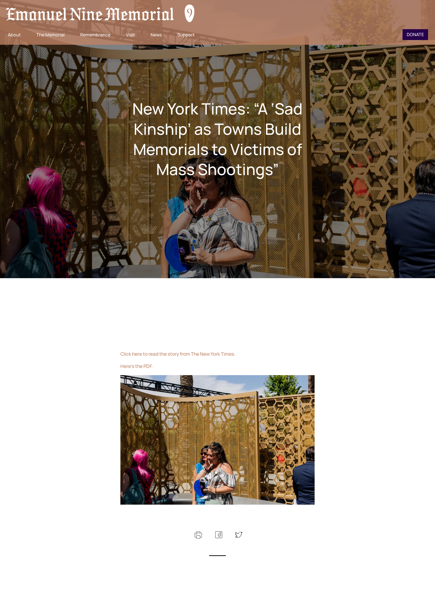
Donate (415, 34)
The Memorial (50, 35)
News (156, 35)
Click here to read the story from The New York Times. (178, 354)
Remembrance (95, 35)
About (14, 35)
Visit (130, 35)
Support (186, 35)
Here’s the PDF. (136, 366)
